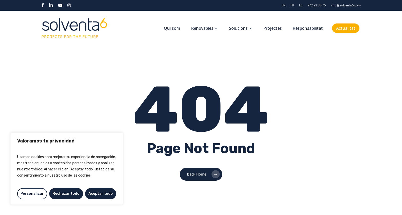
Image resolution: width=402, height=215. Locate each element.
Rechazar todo (66, 193)
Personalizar (32, 193)
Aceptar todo (100, 193)
